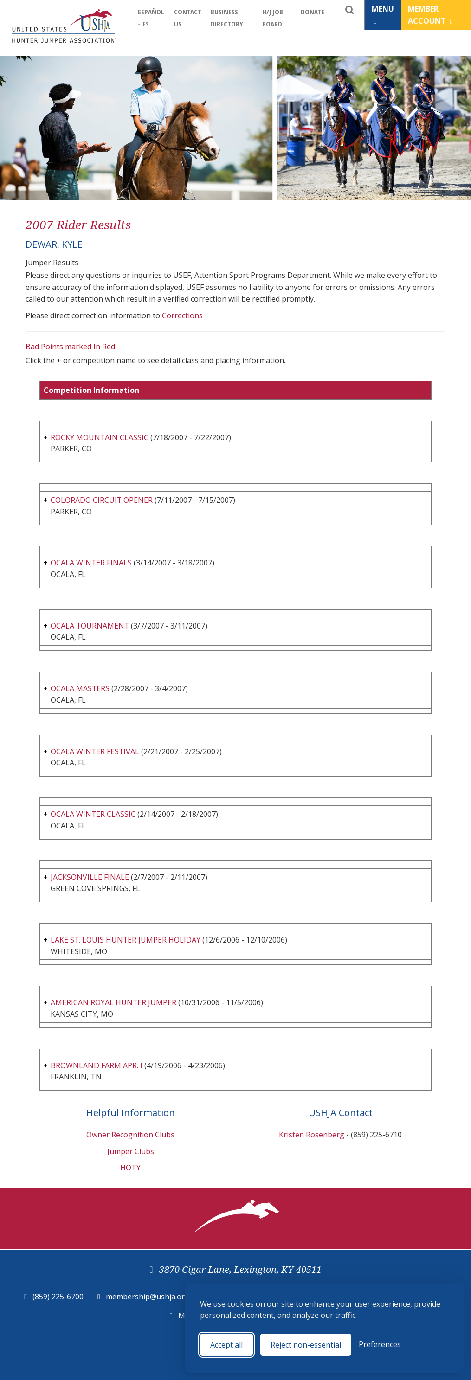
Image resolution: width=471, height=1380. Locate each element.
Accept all (226, 1345)
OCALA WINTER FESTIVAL (95, 751)
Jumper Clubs (130, 1151)
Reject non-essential (306, 1345)
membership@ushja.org (147, 1296)
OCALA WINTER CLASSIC (93, 814)
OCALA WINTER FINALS (91, 563)
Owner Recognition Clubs (130, 1135)
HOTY (130, 1168)
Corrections (182, 315)
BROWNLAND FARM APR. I (96, 1065)
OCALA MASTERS (80, 688)
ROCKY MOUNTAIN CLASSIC (100, 437)
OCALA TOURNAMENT (90, 626)
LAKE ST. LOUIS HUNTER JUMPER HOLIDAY (126, 940)
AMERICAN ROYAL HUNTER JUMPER (114, 1002)
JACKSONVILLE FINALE (90, 877)
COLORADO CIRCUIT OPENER (102, 500)
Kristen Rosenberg (311, 1135)
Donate (312, 11)
